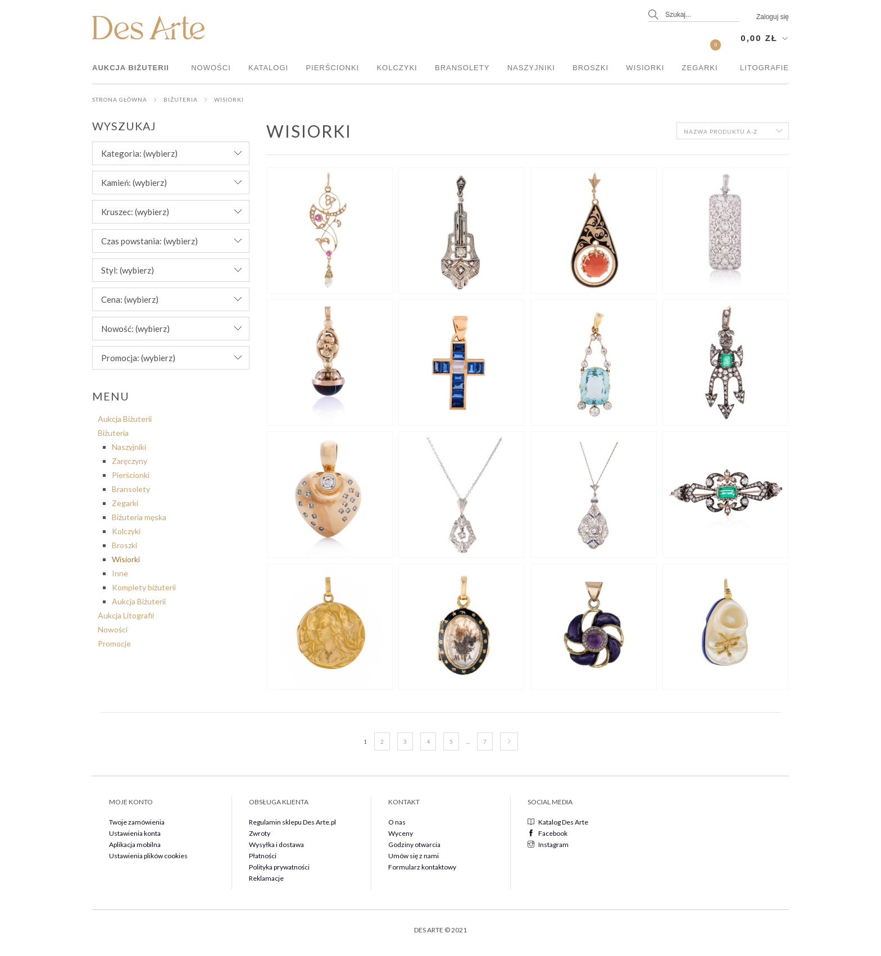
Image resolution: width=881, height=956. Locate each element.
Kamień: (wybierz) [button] (134, 182)
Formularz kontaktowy (422, 867)
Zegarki (700, 67)
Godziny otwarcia (414, 844)
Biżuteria (181, 99)
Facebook (547, 833)
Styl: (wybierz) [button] (127, 270)
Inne (120, 573)
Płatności (262, 856)
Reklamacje (266, 878)
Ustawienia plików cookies (148, 856)
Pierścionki (332, 67)
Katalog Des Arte (558, 822)
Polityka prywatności (279, 867)
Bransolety (462, 67)
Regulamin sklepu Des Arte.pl (292, 822)
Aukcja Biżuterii (130, 67)
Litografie (764, 67)
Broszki (590, 67)
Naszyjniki (531, 67)
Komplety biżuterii (144, 587)
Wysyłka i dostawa (276, 844)
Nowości (211, 67)
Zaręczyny (129, 461)
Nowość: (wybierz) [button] (135, 329)
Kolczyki (396, 67)
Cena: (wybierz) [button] (129, 299)
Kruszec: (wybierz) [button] (135, 212)
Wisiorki (645, 67)
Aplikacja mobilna (135, 844)
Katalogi (268, 67)
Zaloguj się (772, 17)
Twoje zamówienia (137, 822)
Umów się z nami (413, 856)
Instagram (548, 844)
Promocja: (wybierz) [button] (138, 358)
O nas (397, 822)
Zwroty (259, 833)
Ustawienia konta (135, 833)
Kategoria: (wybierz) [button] (139, 153)
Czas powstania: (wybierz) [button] (149, 241)
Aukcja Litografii (126, 615)
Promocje (114, 643)
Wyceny (400, 833)
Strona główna (119, 99)
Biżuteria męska (139, 517)
